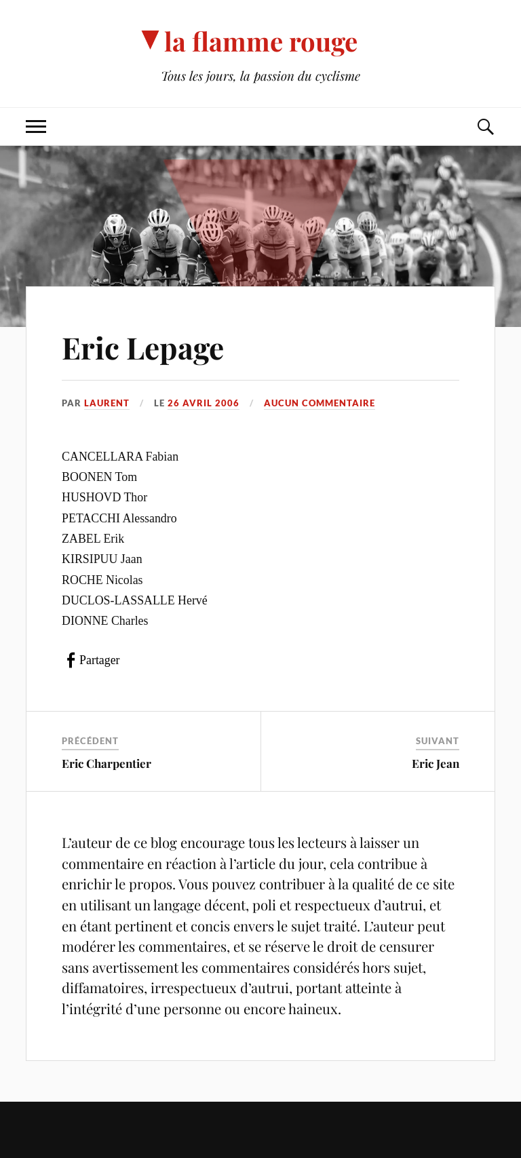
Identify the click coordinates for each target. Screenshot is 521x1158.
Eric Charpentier (106, 763)
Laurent (107, 403)
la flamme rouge (261, 41)
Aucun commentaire (319, 403)
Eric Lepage (143, 347)
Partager (99, 660)
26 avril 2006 (203, 403)
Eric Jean (435, 763)
